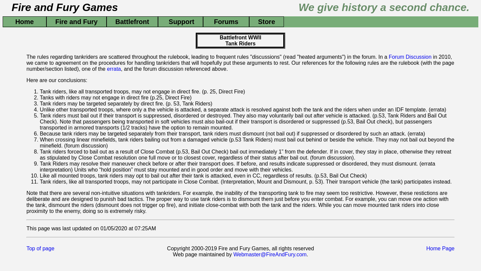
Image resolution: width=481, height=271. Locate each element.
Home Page (440, 248)
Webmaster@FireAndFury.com (270, 254)
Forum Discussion (410, 57)
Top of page (40, 248)
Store (266, 21)
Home (24, 21)
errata (114, 69)
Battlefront (132, 21)
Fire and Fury (76, 21)
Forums (226, 21)
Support (180, 21)
